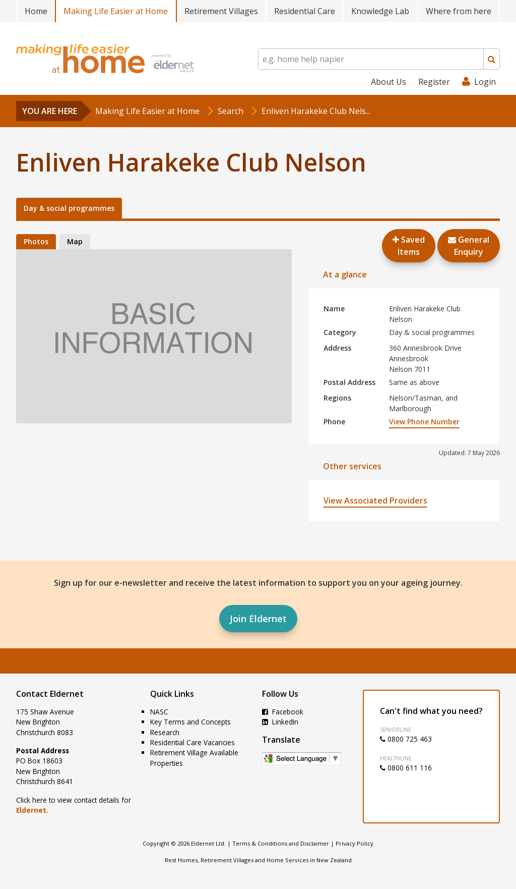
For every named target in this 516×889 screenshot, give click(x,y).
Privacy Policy (354, 843)
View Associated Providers (375, 500)
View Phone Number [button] (424, 421)
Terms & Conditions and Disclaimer (280, 843)
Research (164, 732)
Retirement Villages (221, 11)
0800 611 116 (406, 767)
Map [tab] (75, 241)
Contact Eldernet (50, 693)
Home (36, 11)
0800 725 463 (406, 739)
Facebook (282, 711)
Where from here (458, 11)
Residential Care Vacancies (192, 742)
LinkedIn (280, 722)
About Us (388, 81)
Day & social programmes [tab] (69, 208)
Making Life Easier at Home (115, 11)
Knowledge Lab (380, 11)
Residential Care (304, 11)
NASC (159, 711)
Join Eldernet (258, 619)
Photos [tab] (36, 241)
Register (434, 81)
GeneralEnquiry (468, 245)
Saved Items (409, 245)
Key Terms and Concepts (190, 722)
